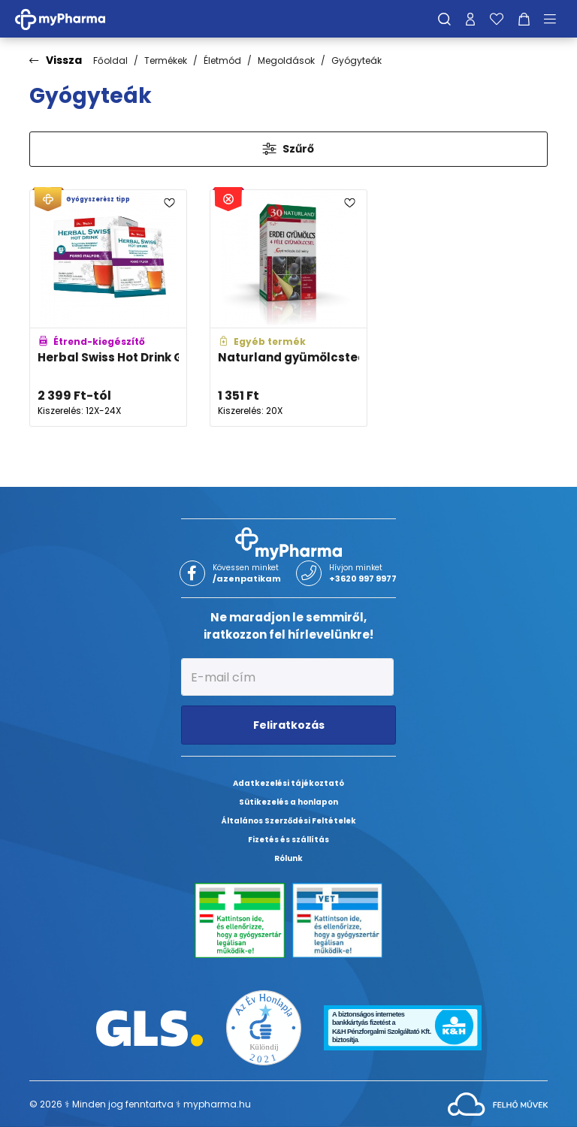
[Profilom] (470, 19)
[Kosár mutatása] (524, 19)
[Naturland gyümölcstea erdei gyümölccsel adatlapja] (288, 308)
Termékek (165, 60)
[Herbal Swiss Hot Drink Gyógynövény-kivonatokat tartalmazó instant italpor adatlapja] (108, 308)
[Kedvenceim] (496, 19)
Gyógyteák (356, 60)
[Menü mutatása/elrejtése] (555, 19)
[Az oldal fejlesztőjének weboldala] (498, 1103)
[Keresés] (444, 19)
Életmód (222, 60)
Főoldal (110, 60)
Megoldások (286, 60)
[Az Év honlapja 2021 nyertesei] (263, 1027)
